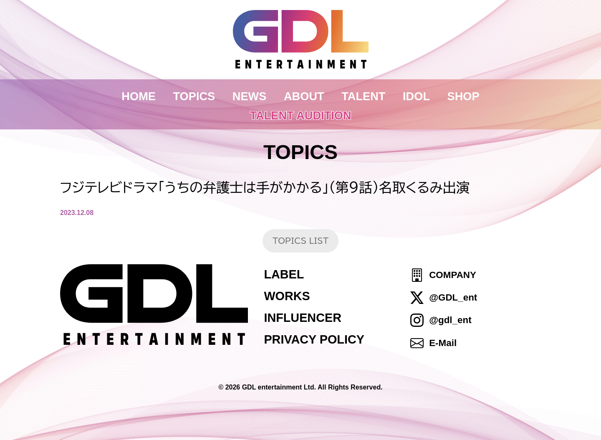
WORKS (287, 296)
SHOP (463, 96)
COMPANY (452, 275)
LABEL (284, 274)
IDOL (416, 96)
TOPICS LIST (300, 241)
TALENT (363, 96)
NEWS (249, 96)
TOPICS (194, 96)
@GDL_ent (453, 297)
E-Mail (443, 343)
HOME (138, 96)
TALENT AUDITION (300, 115)
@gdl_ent (450, 320)
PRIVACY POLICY (314, 339)
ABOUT (304, 96)
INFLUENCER (302, 317)
